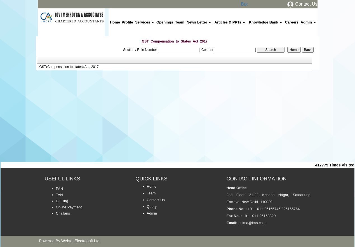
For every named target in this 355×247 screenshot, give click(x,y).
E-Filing (62, 201)
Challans (63, 213)
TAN (59, 195)
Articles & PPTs (230, 22)
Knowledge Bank (265, 22)
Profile (127, 22)
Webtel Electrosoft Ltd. (81, 241)
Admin (308, 22)
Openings (164, 22)
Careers (291, 22)
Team (179, 22)
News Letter (199, 22)
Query (152, 206)
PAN (59, 189)
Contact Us (302, 4)
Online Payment (69, 207)
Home (115, 22)
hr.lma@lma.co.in (252, 223)
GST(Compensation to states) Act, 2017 (68, 67)
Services (144, 22)
